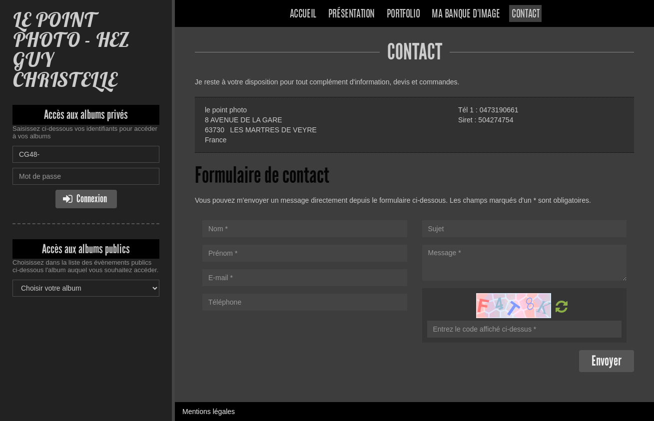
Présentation (351, 14)
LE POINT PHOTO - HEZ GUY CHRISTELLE (70, 49)
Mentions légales (208, 412)
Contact (525, 14)
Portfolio (403, 14)
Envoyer (607, 361)
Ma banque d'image (466, 14)
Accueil (303, 14)
